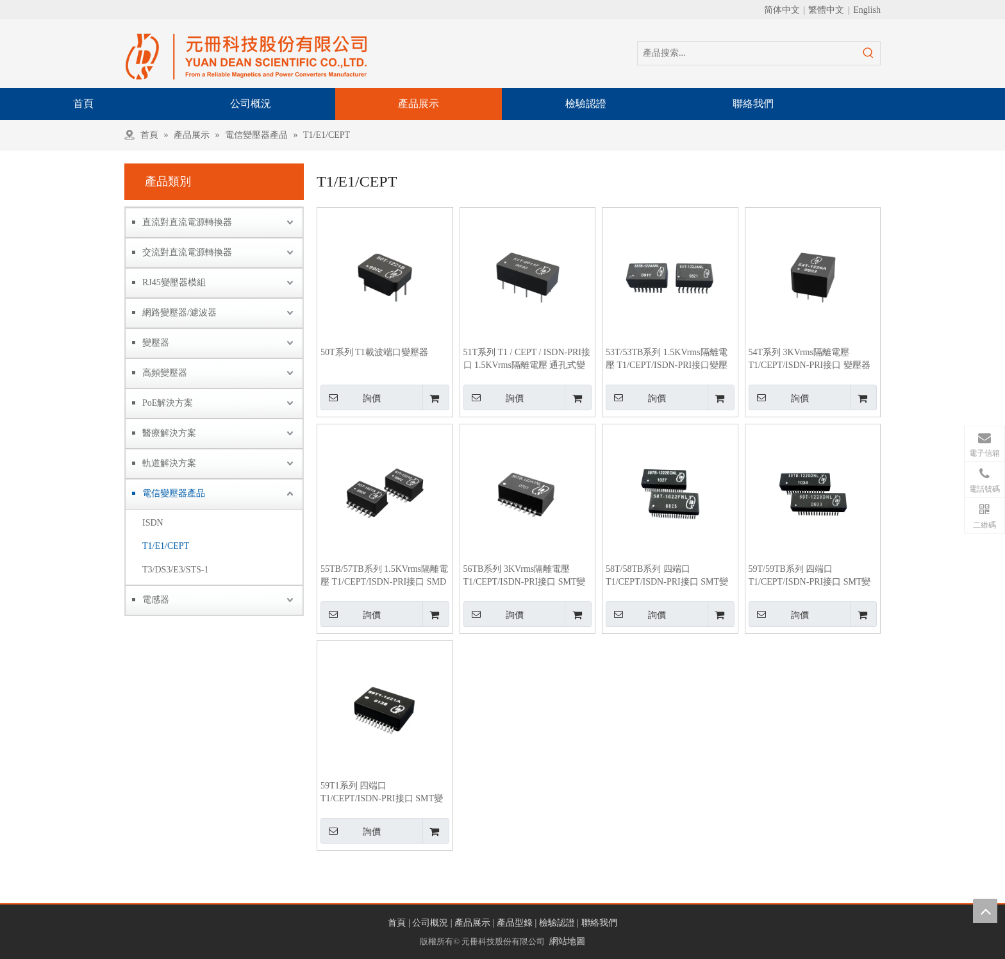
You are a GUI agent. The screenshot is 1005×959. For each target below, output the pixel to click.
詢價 (350, 397)
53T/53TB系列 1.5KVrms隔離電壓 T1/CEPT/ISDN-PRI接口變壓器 (666, 359)
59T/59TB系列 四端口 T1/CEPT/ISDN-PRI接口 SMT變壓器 (810, 576)
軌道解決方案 (169, 463)
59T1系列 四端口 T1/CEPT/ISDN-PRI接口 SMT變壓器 (381, 793)
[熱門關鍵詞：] (868, 53)
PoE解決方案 (167, 403)
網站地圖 (567, 941)
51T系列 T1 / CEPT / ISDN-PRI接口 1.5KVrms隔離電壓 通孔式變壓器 (526, 359)
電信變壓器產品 (173, 493)
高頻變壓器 (164, 373)
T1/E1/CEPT (165, 546)
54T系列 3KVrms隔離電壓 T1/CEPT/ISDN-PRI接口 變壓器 (809, 358)
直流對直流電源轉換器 (187, 222)
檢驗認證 (557, 923)
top (985, 911)
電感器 (155, 600)
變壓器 (155, 342)
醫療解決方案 (169, 433)
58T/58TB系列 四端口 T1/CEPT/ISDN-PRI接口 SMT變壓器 (667, 576)
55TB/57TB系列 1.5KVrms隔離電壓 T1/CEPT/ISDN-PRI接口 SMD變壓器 (384, 576)
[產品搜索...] (747, 53)
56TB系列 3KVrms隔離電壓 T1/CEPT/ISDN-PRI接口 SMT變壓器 (524, 576)
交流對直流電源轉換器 (187, 252)
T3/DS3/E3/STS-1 (175, 569)
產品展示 (472, 923)
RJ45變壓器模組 (174, 282)
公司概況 (430, 923)
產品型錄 (515, 923)
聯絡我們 (599, 923)
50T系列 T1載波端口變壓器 (374, 352)
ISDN (152, 523)
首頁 (397, 923)
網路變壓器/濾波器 (179, 312)
